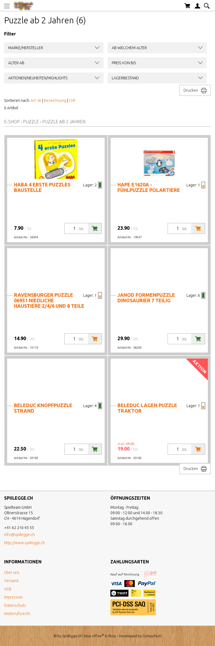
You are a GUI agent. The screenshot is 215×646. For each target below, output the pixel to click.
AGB (8, 589)
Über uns (11, 572)
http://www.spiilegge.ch (24, 543)
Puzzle (31, 121)
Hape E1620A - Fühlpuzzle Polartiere (148, 187)
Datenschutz (15, 605)
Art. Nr (36, 100)
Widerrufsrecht (17, 613)
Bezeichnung (55, 100)
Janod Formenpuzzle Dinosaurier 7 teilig (146, 297)
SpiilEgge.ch (72, 636)
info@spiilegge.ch (19, 534)
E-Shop (12, 121)
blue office (94, 636)
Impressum (13, 597)
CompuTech (151, 636)
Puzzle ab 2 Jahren (63, 121)
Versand (11, 580)
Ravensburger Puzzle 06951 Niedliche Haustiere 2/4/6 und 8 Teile (49, 300)
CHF (72, 100)
